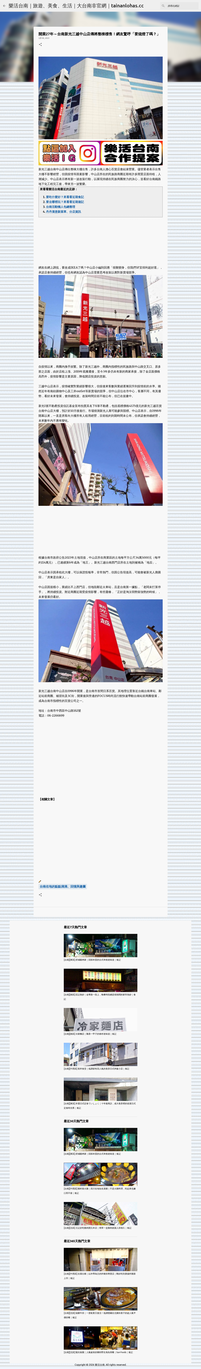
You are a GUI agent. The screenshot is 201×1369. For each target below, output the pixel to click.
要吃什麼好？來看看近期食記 (65, 197)
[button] (40, 45)
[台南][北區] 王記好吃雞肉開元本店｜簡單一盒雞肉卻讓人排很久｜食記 (97, 1228)
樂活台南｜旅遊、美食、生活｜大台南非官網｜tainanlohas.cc (76, 5)
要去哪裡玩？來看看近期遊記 (65, 202)
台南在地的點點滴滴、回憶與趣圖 (63, 886)
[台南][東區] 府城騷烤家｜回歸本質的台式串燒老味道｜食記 (92, 960)
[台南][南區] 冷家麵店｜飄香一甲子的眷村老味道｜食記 (90, 1034)
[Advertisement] (100, 238)
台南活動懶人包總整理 (60, 207)
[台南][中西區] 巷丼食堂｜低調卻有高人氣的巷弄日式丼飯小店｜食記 (96, 1068)
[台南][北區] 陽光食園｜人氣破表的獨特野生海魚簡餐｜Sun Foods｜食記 (98, 1352)
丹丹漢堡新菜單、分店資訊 (63, 211)
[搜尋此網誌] (182, 6)
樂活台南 (100, 1364)
